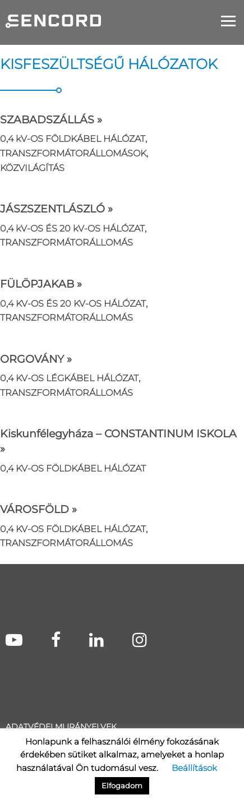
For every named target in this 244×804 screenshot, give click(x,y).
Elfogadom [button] (122, 785)
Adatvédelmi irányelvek (61, 727)
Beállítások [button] (194, 768)
